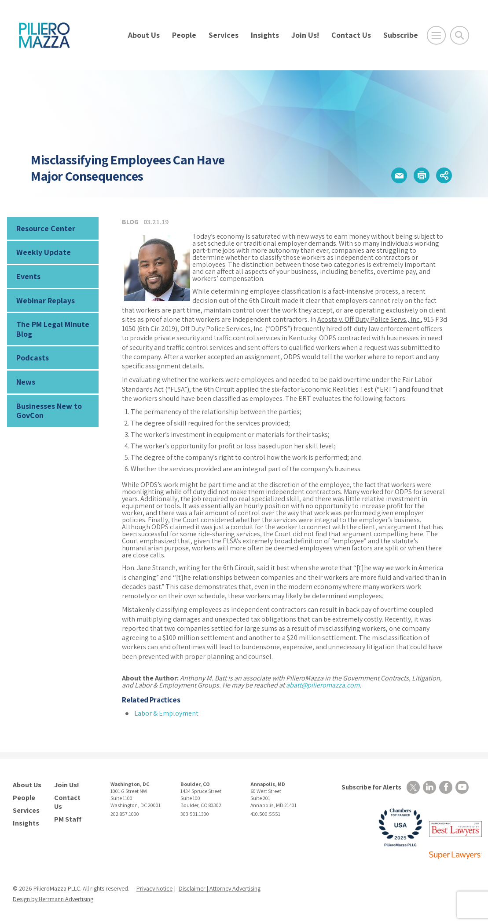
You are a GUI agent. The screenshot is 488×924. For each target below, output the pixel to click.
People (184, 35)
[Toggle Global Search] (459, 35)
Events (28, 276)
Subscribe (400, 35)
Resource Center (45, 228)
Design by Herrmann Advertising (53, 899)
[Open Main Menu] (436, 35)
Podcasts (32, 358)
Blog (130, 221)
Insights (265, 35)
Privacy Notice (154, 888)
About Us (144, 35)
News (25, 382)
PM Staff (67, 819)
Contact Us (351, 35)
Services (223, 35)
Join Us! (305, 35)
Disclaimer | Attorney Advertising (220, 888)
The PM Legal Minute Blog (52, 329)
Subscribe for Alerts (371, 787)
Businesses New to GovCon (49, 411)
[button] (399, 175)
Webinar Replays (45, 300)
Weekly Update (43, 252)
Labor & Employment (166, 713)
